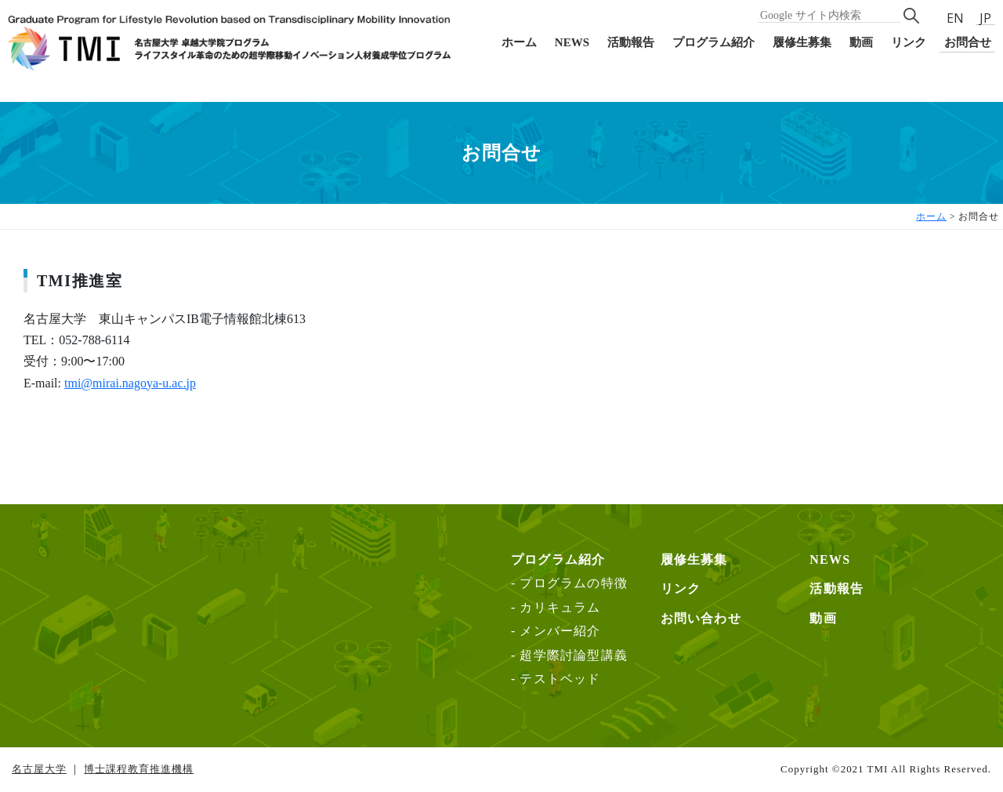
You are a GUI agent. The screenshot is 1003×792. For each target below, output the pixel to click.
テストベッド (560, 678)
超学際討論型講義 (574, 655)
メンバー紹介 (560, 631)
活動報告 (630, 42)
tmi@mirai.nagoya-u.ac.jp (130, 383)
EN (955, 18)
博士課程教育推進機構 (139, 769)
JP (985, 18)
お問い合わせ (701, 618)
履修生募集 (802, 42)
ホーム (519, 42)
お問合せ (967, 42)
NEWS (572, 42)
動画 (861, 42)
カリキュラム (560, 607)
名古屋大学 (39, 769)
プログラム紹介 (713, 42)
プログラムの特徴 (574, 583)
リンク (908, 42)
